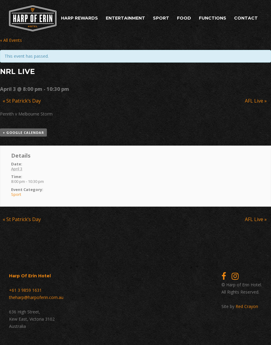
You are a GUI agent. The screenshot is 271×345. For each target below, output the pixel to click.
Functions (212, 18)
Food (184, 18)
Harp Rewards (79, 18)
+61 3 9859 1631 (25, 290)
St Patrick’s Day (22, 100)
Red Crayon (247, 306)
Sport (161, 18)
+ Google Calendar (23, 132)
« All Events (11, 40)
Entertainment (125, 18)
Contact (246, 18)
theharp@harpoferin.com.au (36, 297)
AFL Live (256, 100)
